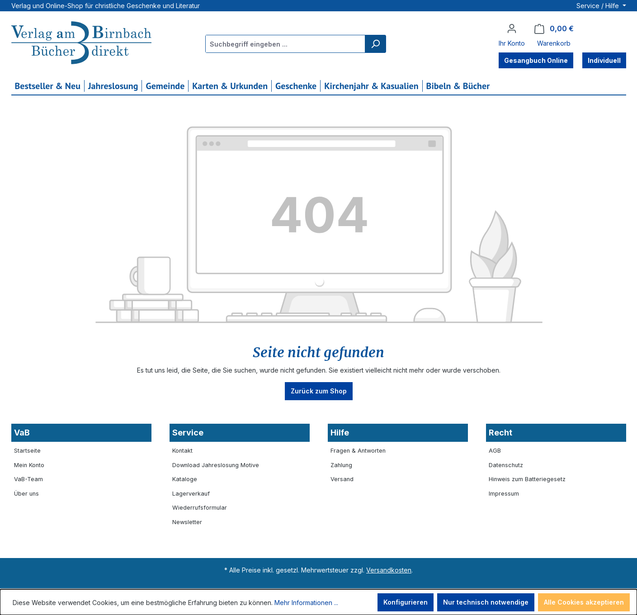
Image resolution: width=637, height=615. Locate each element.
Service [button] (187, 432)
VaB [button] (22, 432)
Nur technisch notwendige (485, 602)
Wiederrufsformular (199, 507)
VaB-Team (28, 479)
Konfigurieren (405, 602)
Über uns (26, 493)
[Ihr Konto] (512, 28)
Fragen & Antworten (358, 450)
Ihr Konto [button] (512, 43)
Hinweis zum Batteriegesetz (527, 479)
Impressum (504, 493)
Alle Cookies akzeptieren (584, 602)
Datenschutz (506, 465)
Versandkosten (388, 570)
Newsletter (187, 522)
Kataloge (184, 479)
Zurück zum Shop (319, 391)
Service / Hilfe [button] (598, 5)
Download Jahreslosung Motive (215, 465)
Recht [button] (500, 432)
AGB (495, 450)
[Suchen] (375, 43)
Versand (342, 479)
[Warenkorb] (554, 28)
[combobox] (285, 43)
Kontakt (182, 450)
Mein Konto (29, 465)
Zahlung (341, 465)
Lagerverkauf (191, 493)
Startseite (27, 450)
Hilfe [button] (339, 432)
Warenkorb (554, 43)
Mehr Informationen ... (306, 602)
